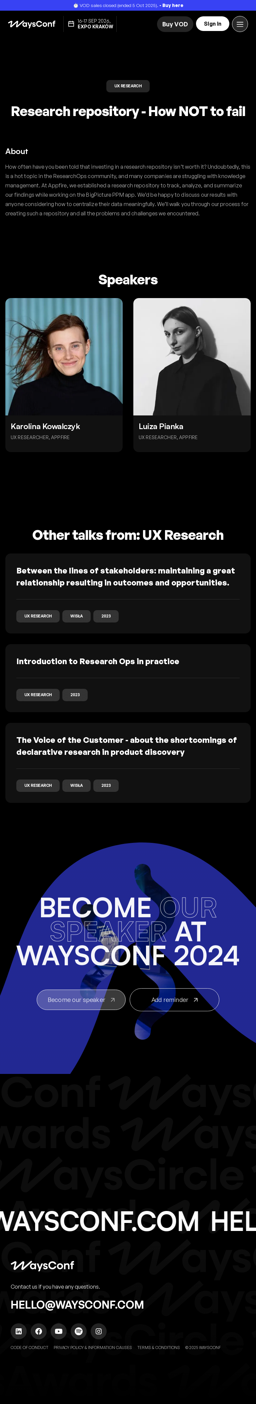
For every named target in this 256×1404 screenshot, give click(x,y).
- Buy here (171, 5)
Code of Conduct (29, 1347)
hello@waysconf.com (77, 1304)
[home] (31, 24)
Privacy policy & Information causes (93, 1347)
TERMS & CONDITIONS (158, 1347)
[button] (240, 24)
